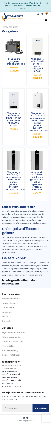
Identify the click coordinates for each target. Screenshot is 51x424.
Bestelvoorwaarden (11, 298)
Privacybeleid (8, 346)
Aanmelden (41, 408)
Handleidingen (9, 303)
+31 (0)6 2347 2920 (10, 380)
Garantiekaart (8, 307)
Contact (6, 321)
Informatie (7, 312)
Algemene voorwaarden (13, 332)
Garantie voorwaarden (12, 341)
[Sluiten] (47, 3)
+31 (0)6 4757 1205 (10, 374)
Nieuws (5, 316)
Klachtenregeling (10, 350)
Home (4, 27)
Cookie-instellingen (11, 355)
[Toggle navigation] (46, 20)
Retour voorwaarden (11, 337)
